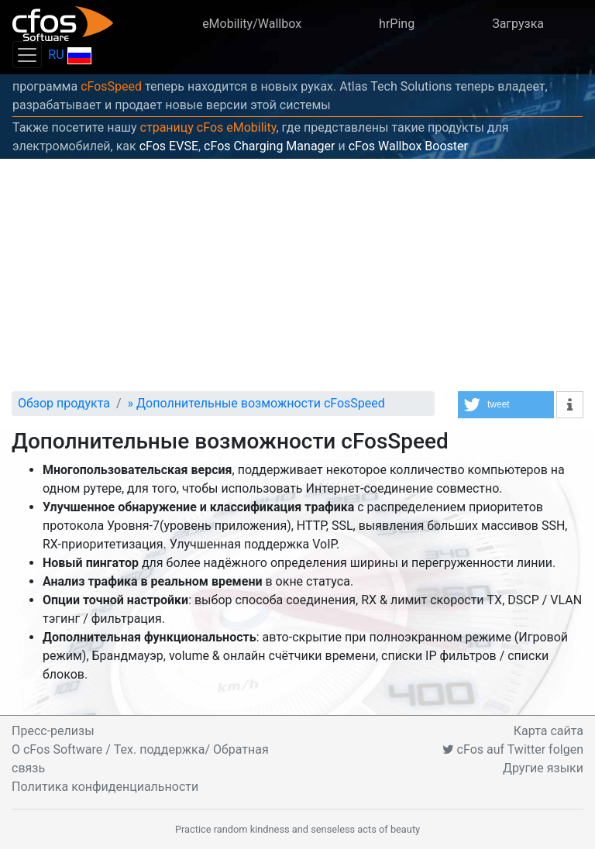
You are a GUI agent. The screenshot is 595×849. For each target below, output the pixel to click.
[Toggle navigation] (27, 54)
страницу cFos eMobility (208, 127)
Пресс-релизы (53, 731)
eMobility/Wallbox (251, 23)
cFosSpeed (111, 86)
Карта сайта (548, 731)
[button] (506, 404)
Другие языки (543, 768)
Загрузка (518, 23)
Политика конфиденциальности (105, 786)
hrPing (396, 23)
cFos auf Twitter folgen (512, 749)
